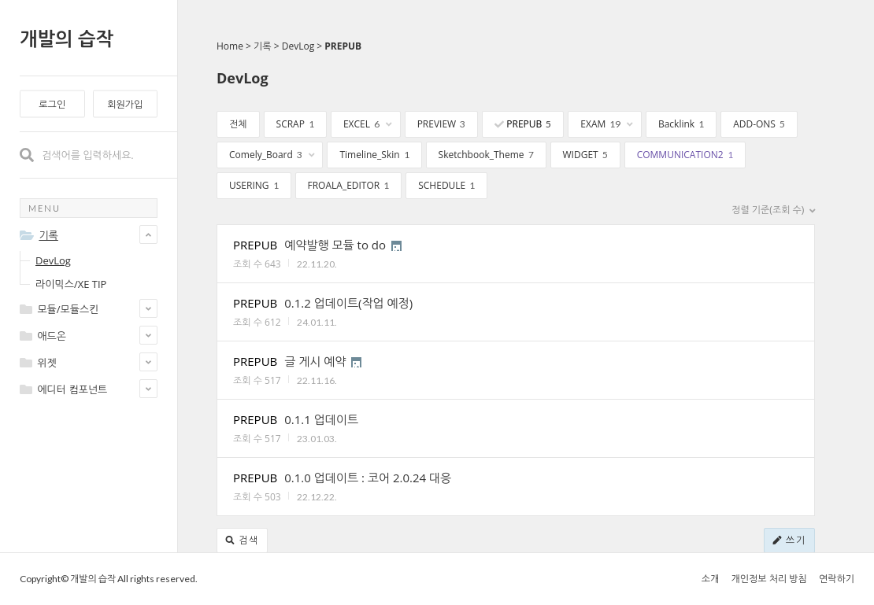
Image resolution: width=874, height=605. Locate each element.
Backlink (681, 124)
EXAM (606, 124)
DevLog (53, 260)
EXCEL (367, 124)
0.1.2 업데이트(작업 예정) (348, 303)
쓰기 (789, 540)
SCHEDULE (446, 185)
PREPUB (342, 46)
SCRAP (295, 124)
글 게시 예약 (315, 361)
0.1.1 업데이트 (321, 419)
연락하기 (836, 578)
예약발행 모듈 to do (335, 245)
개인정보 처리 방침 (768, 578)
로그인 (52, 104)
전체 (238, 124)
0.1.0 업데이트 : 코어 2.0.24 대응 (367, 477)
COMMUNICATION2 (685, 154)
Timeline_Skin (374, 154)
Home (230, 46)
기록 (263, 46)
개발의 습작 (66, 38)
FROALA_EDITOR (349, 185)
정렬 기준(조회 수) (773, 209)
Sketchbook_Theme (486, 154)
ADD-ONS (759, 124)
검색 (242, 540)
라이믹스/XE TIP (70, 284)
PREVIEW (441, 124)
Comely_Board (271, 154)
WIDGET (585, 154)
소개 (711, 578)
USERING (254, 185)
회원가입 (125, 104)
